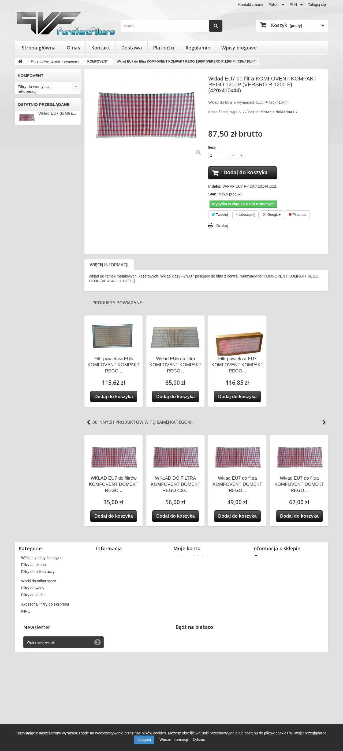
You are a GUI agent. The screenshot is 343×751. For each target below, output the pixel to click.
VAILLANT (27, 347)
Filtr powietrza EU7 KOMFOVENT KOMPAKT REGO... (237, 364)
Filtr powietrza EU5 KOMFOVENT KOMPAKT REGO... (114, 364)
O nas (73, 47)
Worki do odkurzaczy (36, 506)
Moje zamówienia (190, 617)
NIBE (23, 285)
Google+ (272, 215)
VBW (23, 374)
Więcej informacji (109, 265)
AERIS (24, 109)
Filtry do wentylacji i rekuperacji (35, 89)
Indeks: (214, 186)
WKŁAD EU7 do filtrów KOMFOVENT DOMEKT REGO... (114, 484)
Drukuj (222, 226)
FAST (23, 206)
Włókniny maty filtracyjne (40, 480)
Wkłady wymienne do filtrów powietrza (42, 469)
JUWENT (27, 241)
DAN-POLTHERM (34, 180)
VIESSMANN (30, 400)
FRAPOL (26, 224)
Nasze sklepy (110, 617)
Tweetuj (220, 215)
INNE (23, 444)
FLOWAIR (27, 215)
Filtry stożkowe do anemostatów (34, 455)
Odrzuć (199, 739)
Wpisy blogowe (239, 47)
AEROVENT (29, 118)
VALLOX (26, 356)
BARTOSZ (28, 135)
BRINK (25, 153)
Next (324, 422)
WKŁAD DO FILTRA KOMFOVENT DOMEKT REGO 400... (175, 484)
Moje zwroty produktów (195, 624)
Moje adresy (186, 638)
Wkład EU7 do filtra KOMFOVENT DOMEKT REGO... (237, 484)
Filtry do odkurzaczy (35, 498)
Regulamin (197, 47)
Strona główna (39, 47)
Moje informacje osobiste (197, 645)
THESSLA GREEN (34, 338)
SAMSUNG (28, 312)
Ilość (211, 147)
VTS (22, 418)
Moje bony (184, 652)
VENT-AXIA (29, 382)
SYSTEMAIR (30, 330)
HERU (24, 232)
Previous (88, 422)
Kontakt (100, 47)
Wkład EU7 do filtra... (57, 574)
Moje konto (186, 608)
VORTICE (27, 409)
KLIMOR (26, 259)
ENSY (24, 197)
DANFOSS (28, 171)
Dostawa (131, 47)
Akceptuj (144, 740)
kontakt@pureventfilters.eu (296, 662)
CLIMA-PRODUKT (34, 162)
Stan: (213, 194)
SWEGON (27, 321)
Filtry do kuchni (31, 524)
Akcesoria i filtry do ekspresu (43, 533)
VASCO (25, 365)
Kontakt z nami (250, 4)
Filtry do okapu (31, 489)
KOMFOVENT (31, 268)
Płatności (163, 47)
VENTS (25, 391)
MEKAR (25, 277)
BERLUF (26, 144)
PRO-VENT (28, 294)
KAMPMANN (30, 250)
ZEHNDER (28, 435)
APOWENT (28, 127)
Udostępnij (245, 215)
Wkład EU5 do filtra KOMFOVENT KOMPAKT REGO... (176, 364)
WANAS (26, 427)
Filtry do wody (30, 515)
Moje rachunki (187, 631)
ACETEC (26, 100)
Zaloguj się (317, 4)
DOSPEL (26, 188)
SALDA (25, 303)
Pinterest (297, 215)
